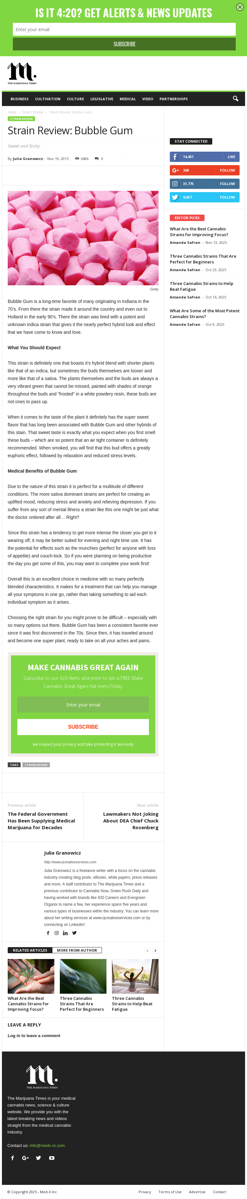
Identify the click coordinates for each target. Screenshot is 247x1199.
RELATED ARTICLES (30, 950)
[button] (235, 99)
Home (12, 112)
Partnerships (174, 98)
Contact (219, 1191)
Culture (75, 98)
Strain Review (33, 112)
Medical (128, 98)
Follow (227, 170)
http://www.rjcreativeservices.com (70, 862)
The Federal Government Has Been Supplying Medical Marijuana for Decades (41, 820)
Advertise (197, 1191)
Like (231, 156)
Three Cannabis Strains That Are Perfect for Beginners (82, 1003)
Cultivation (47, 98)
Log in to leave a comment (34, 1035)
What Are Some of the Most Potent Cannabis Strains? (205, 313)
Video (147, 98)
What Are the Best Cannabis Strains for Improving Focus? (28, 1003)
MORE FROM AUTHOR (77, 950)
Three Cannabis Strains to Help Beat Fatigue (132, 1003)
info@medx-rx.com (47, 1145)
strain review (36, 765)
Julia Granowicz (28, 158)
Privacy (145, 1191)
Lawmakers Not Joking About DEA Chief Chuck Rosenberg (131, 820)
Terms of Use (170, 1191)
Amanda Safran (185, 242)
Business (20, 98)
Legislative (101, 98)
